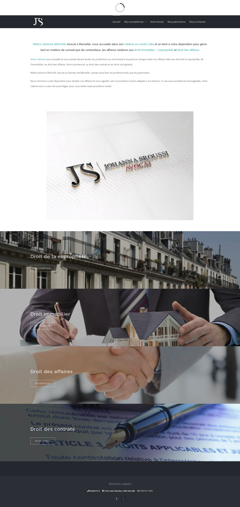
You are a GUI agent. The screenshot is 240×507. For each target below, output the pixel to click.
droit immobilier (144, 50)
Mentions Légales (120, 484)
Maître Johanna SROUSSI (49, 44)
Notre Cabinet (37, 59)
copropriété (165, 50)
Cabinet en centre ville (139, 44)
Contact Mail (145, 491)
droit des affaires (188, 50)
